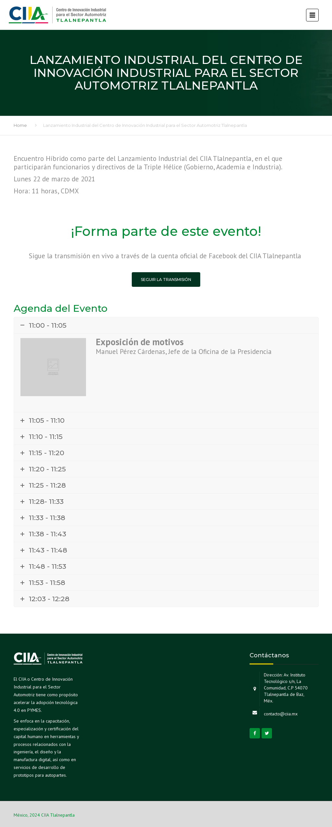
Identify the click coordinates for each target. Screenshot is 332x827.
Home (20, 125)
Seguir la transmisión (166, 279)
